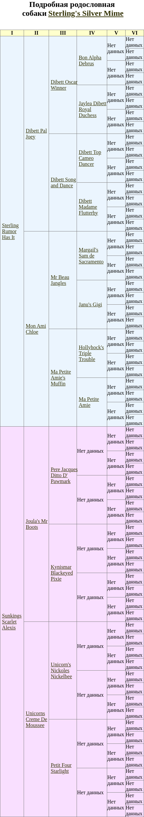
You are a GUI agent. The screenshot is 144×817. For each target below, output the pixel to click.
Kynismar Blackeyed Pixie (62, 573)
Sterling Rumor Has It (10, 231)
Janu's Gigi (90, 304)
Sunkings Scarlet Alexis (12, 621)
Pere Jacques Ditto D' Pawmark (64, 475)
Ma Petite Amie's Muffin (61, 377)
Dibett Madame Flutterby (88, 207)
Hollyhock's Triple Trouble (91, 353)
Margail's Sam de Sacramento (91, 255)
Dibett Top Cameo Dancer (90, 158)
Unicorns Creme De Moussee (36, 719)
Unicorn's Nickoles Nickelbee (61, 670)
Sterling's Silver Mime (86, 13)
